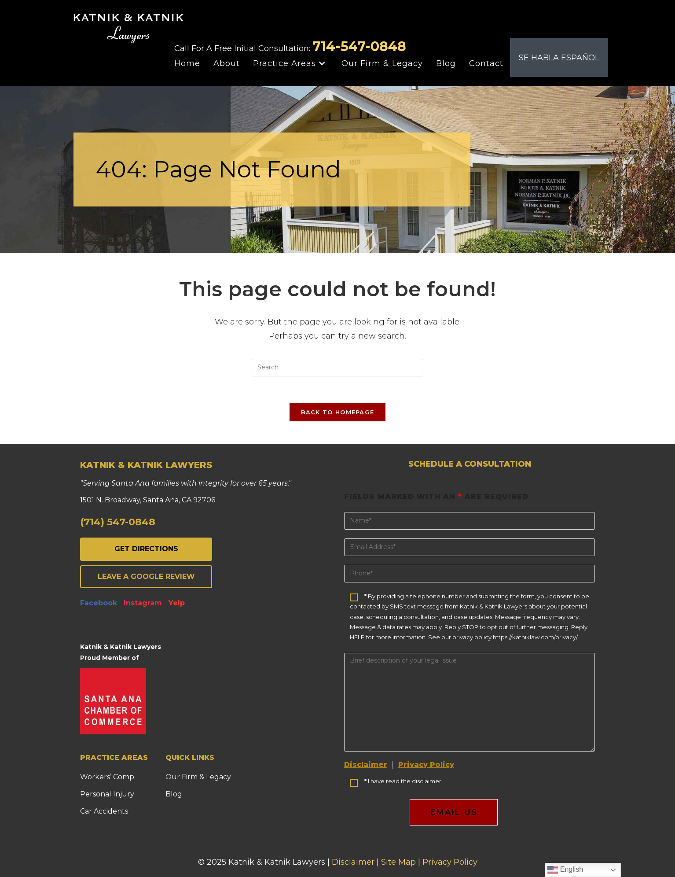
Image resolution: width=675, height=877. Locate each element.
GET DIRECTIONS (146, 549)
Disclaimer (365, 764)
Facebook (98, 603)
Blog (173, 794)
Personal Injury (107, 794)
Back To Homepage (337, 412)
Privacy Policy (426, 764)
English (565, 870)
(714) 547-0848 (117, 522)
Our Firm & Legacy (198, 777)
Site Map (398, 862)
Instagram (143, 603)
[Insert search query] (337, 367)
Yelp (177, 603)
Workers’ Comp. (108, 777)
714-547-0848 (359, 46)
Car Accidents (104, 811)
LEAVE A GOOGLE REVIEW (146, 576)
